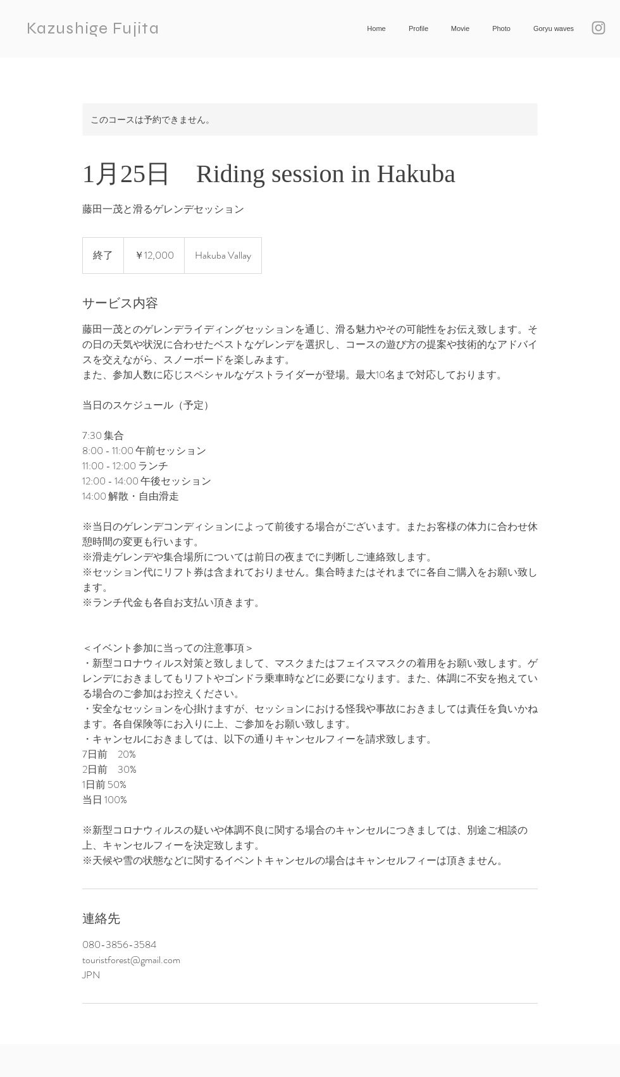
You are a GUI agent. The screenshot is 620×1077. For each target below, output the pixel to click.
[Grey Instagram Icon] (598, 28)
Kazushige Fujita (93, 28)
